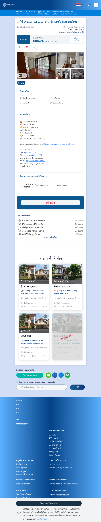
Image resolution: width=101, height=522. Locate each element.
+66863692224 (35, 155)
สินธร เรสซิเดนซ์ (55, 448)
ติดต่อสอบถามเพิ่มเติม (25, 370)
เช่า (17, 408)
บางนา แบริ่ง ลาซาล (57, 460)
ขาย (17, 404)
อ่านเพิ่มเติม (25, 166)
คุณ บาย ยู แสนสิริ (22, 471)
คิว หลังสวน (53, 451)
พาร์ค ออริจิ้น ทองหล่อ (24, 474)
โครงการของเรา (22, 423)
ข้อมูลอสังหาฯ (25, 91)
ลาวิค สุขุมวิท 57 (22, 467)
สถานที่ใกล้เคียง (24, 215)
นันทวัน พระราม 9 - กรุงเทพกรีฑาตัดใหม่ (64, 483)
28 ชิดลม (52, 434)
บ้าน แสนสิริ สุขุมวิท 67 (23, 14)
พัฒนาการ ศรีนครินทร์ (58, 479)
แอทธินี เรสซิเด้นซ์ (55, 441)
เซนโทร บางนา (54, 464)
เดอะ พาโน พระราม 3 (24, 483)
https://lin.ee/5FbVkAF (35, 160)
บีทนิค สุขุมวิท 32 (22, 464)
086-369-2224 (30, 152)
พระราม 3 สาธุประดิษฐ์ (25, 479)
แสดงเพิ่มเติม (50, 237)
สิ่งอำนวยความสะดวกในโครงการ (33, 176)
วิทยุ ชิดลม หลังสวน (57, 430)
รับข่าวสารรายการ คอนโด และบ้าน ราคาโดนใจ (35, 382)
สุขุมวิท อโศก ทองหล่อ (25, 460)
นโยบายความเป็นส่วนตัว (59, 494)
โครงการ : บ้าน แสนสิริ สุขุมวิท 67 (71, 32)
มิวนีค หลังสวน (54, 455)
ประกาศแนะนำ (30, 12)
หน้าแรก (19, 12)
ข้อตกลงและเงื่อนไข (58, 490)
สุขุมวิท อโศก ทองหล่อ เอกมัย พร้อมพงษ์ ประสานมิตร (55, 12)
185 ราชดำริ (53, 438)
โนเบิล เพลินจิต (55, 445)
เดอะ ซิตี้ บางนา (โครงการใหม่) (60, 467)
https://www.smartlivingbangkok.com (58, 144)
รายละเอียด (25, 114)
